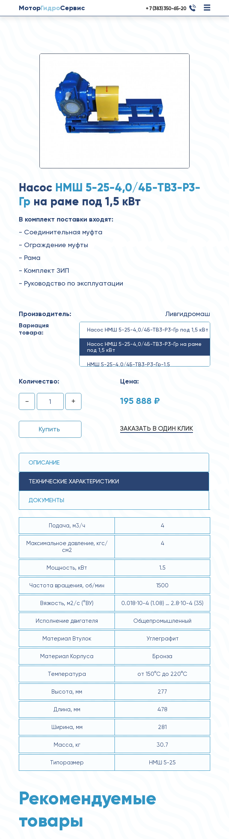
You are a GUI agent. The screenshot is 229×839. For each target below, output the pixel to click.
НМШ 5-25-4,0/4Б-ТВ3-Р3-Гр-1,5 (128, 364)
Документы (46, 500)
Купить (49, 429)
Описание (44, 462)
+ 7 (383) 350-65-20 (166, 8)
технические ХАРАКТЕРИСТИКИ (74, 481)
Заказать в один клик (156, 428)
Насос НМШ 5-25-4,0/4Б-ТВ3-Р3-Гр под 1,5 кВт (147, 330)
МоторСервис (52, 8)
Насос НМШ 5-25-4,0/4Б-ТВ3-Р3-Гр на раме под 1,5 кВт (144, 347)
